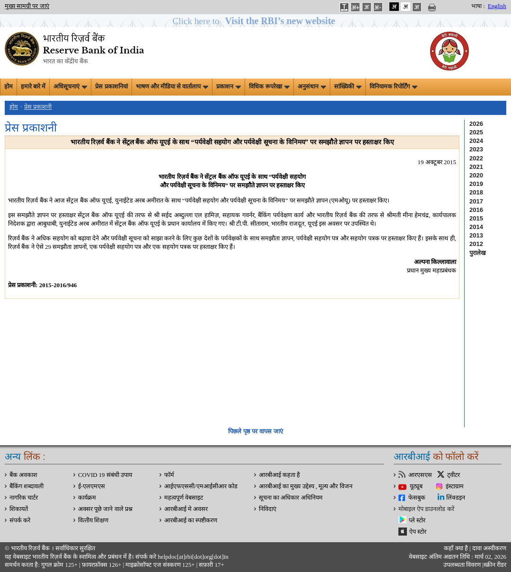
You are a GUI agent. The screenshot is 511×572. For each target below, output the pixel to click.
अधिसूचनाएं (70, 86)
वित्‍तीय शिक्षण (93, 520)
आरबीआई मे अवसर (186, 509)
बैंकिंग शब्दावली (26, 486)
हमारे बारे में (33, 86)
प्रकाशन (228, 86)
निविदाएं (267, 509)
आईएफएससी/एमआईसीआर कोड (201, 486)
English (497, 6)
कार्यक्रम (87, 497)
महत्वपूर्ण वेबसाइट (183, 497)
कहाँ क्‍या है (456, 548)
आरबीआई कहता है (279, 475)
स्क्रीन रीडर (495, 565)
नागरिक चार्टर (23, 497)
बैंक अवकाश (23, 475)
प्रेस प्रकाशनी (38, 107)
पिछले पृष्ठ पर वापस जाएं (255, 431)
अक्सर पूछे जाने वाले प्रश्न (105, 509)
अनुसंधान (312, 86)
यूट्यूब (416, 486)
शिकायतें (18, 509)
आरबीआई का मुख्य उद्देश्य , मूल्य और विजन (305, 486)
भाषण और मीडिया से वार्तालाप (172, 86)
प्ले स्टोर (417, 520)
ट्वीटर (453, 475)
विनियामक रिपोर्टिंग (393, 86)
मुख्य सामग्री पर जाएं (27, 6)
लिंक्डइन (455, 497)
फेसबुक (416, 497)
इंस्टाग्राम (455, 486)
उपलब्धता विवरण (462, 565)
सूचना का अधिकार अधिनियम (291, 497)
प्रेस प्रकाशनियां (111, 86)
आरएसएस (420, 475)
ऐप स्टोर (417, 531)
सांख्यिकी (347, 86)
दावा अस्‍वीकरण (489, 548)
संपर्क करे (19, 520)
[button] (256, 21)
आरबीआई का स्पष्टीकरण (190, 520)
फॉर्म (169, 475)
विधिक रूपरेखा (269, 86)
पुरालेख (477, 252)
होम (8, 86)
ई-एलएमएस (91, 486)
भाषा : (478, 6)
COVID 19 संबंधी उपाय (105, 475)
